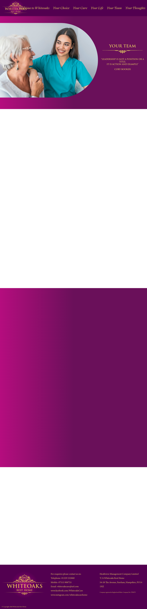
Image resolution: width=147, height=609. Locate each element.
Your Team (122, 8)
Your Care (96, 8)
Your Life (109, 8)
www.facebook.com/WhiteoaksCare (67, 591)
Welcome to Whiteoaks (61, 8)
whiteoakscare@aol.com (68, 587)
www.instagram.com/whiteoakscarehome (69, 595)
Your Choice (82, 8)
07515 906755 (65, 582)
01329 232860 (68, 578)
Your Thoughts (138, 8)
